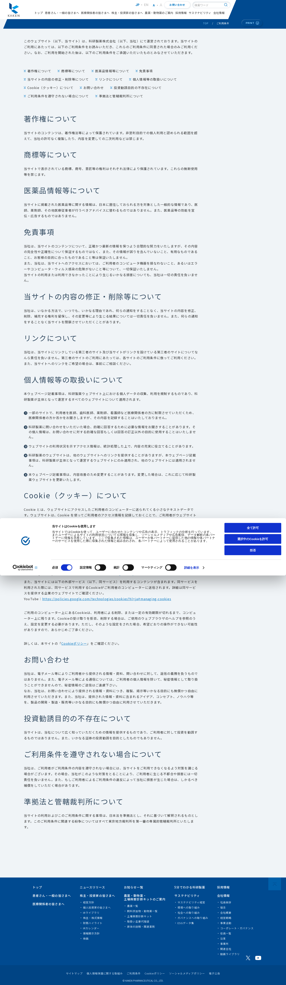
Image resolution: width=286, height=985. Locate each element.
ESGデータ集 (186, 923)
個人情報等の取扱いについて (155, 79)
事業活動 (225, 923)
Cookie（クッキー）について (50, 87)
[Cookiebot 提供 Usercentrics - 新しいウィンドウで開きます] (25, 977)
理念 (223, 907)
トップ (38, 13)
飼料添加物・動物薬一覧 (142, 911)
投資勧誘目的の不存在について (138, 87)
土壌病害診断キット (139, 916)
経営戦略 (225, 918)
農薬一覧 (132, 906)
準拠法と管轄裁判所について (121, 96)
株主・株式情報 (92, 918)
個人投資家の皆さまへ (97, 907)
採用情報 (181, 13)
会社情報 (219, 13)
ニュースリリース (92, 887)
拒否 (253, 960)
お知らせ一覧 (133, 887)
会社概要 (225, 912)
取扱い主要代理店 (138, 921)
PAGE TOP (274, 884)
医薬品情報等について (112, 70)
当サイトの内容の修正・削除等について (58, 79)
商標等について (73, 70)
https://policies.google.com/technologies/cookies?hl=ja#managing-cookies (106, 598)
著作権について (39, 70)
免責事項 (146, 70)
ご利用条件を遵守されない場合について (58, 96)
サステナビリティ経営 (191, 902)
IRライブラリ (91, 912)
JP (137, 5)
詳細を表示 (191, 977)
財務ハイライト (92, 923)
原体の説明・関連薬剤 (141, 926)
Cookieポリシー (74, 643)
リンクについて (111, 79)
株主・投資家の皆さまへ (127, 13)
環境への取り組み (189, 907)
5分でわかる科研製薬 (189, 887)
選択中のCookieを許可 (252, 948)
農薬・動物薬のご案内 (159, 13)
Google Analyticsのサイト (133, 573)
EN (146, 5)
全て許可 (253, 937)
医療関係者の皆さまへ (95, 13)
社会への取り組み (189, 912)
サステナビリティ (200, 13)
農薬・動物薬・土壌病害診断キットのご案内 (145, 897)
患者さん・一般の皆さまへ (62, 13)
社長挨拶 (225, 902)
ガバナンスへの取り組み (193, 918)
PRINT (250, 22)
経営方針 (88, 902)
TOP (206, 23)
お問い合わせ (177, 4)
